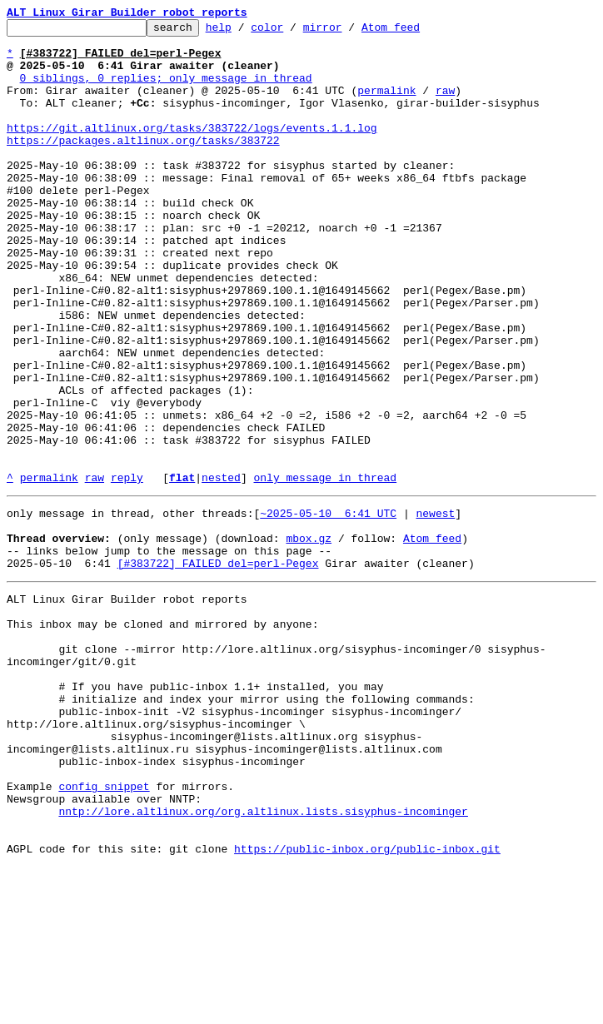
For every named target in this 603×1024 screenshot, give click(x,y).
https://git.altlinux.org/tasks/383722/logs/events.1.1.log (192, 149)
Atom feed (416, 31)
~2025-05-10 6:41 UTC (328, 607)
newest (435, 607)
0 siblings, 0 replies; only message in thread (166, 89)
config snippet (103, 930)
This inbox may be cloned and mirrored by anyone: (162, 735)
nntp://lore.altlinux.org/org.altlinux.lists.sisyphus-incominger (262, 960)
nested (221, 569)
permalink (386, 104)
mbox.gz (308, 637)
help (244, 31)
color (293, 31)
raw (445, 104)
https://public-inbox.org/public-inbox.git (367, 1005)
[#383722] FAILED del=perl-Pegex (218, 667)
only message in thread (324, 569)
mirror (348, 31)
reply (127, 569)
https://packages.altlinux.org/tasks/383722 (143, 164)
